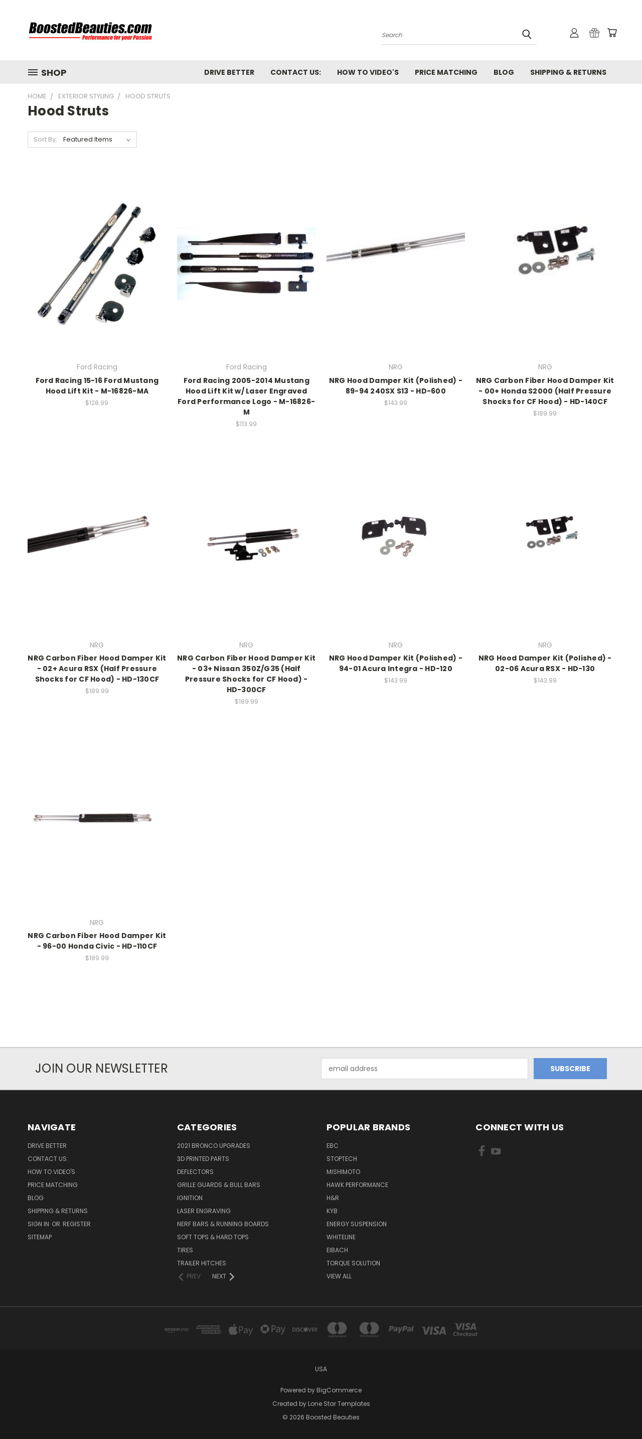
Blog (504, 72)
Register (77, 1224)
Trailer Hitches (201, 1263)
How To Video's (368, 72)
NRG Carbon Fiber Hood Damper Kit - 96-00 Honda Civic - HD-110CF (97, 941)
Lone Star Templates (339, 1403)
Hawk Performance (357, 1185)
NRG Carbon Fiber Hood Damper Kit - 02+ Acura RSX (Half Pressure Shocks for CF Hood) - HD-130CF (97, 668)
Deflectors (195, 1171)
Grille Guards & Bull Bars (218, 1185)
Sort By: (45, 139)
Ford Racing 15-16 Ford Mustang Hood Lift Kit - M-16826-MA (97, 385)
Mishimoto (343, 1171)
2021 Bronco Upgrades (213, 1145)
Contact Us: (295, 72)
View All (339, 1276)
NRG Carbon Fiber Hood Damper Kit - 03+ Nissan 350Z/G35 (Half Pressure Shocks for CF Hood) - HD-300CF (246, 674)
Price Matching (446, 72)
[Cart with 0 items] (612, 33)
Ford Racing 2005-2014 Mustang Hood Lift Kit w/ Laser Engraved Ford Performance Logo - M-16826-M (246, 396)
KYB (332, 1211)
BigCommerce (339, 1390)
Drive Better (229, 72)
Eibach (337, 1250)
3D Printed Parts (203, 1158)
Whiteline (341, 1237)
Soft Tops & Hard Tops (213, 1237)
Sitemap (40, 1237)
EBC (333, 1145)
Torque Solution (353, 1263)
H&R (333, 1198)
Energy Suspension (357, 1224)
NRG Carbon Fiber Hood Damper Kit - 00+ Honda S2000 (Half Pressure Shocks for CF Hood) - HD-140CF (545, 391)
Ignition (190, 1198)
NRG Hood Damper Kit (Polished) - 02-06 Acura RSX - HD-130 (545, 663)
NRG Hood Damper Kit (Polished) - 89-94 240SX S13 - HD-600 (395, 385)
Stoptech (342, 1158)
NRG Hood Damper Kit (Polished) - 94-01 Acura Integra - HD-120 (395, 663)
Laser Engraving (204, 1211)
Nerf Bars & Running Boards (223, 1224)
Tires (185, 1250)
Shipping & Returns (568, 72)
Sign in (39, 1224)
